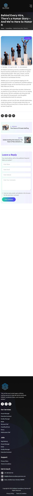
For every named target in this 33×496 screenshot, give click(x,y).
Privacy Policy (4, 461)
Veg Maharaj (4, 441)
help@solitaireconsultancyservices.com (15, 476)
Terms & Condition (6, 464)
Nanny (2, 429)
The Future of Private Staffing (19, 128)
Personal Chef (4, 424)
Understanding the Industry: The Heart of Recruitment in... (13, 140)
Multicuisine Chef (5, 432)
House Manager (5, 413)
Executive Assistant (6, 416)
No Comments (23, 67)
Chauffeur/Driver (5, 427)
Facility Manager (5, 419)
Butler (2, 421)
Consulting (27, 38)
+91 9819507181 (8, 473)
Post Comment (9, 199)
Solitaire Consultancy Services (20, 488)
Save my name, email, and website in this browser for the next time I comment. (17, 194)
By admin (5, 67)
